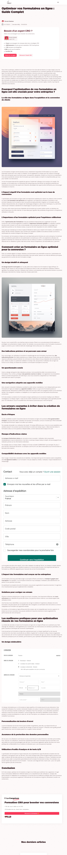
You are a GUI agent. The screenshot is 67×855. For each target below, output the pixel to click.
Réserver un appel (10, 55)
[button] (58, 2)
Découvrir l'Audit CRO (26, 55)
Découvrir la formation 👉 (32, 813)
